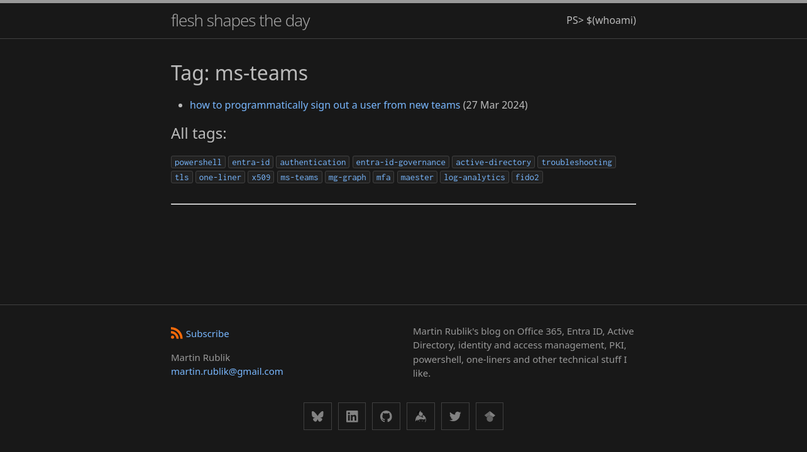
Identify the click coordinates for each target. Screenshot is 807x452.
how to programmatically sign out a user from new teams (325, 105)
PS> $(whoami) (601, 20)
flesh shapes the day (240, 20)
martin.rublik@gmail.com (227, 371)
